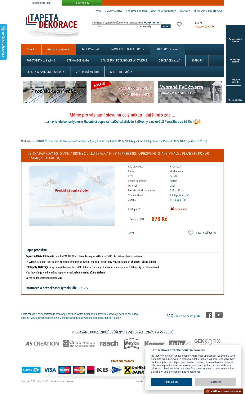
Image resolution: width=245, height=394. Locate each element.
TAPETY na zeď (90, 49)
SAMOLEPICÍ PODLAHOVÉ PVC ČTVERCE (124, 60)
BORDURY (197, 60)
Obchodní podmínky (163, 11)
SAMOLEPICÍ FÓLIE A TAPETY (127, 49)
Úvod (98, 11)
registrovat (214, 11)
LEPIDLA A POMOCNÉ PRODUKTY (46, 72)
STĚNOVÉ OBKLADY (78, 60)
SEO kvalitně (50, 381)
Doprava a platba (136, 11)
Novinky (31, 49)
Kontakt (185, 11)
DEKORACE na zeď (169, 60)
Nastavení (215, 381)
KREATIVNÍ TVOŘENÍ (121, 72)
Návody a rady (113, 11)
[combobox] (148, 26)
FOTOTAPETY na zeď (167, 49)
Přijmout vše (171, 381)
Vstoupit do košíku (205, 26)
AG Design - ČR (177, 200)
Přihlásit (199, 11)
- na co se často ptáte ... (185, 316)
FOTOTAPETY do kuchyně (41, 60)
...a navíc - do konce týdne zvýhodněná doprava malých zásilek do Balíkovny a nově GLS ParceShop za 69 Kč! (118, 121)
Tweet (130, 233)
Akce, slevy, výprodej (58, 49)
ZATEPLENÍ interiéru (87, 72)
